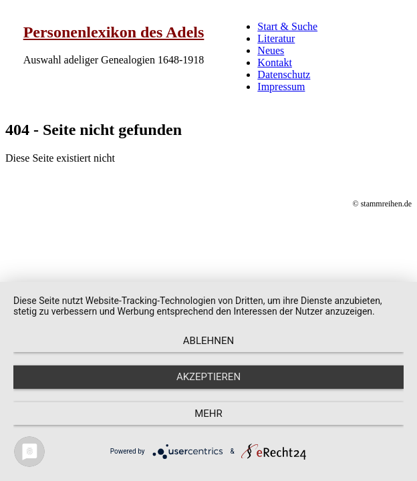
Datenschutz (283, 74)
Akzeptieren (208, 377)
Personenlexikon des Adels (113, 32)
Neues (270, 50)
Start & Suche (287, 26)
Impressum (281, 86)
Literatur (276, 38)
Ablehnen (208, 341)
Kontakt (274, 62)
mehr (208, 414)
